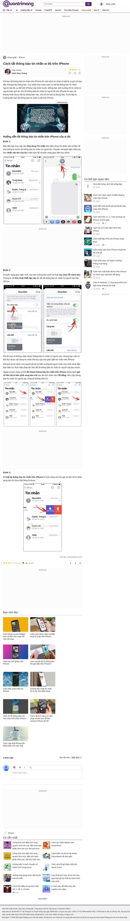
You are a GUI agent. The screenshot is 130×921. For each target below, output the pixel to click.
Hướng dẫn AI (26, 10)
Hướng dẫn (30, 909)
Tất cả (9, 10)
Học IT (96, 10)
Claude (38, 10)
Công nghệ (86, 10)
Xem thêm (42, 899)
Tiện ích (105, 10)
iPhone (22, 57)
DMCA (68, 909)
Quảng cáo (53, 909)
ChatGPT (48, 10)
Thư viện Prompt (71, 10)
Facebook (61, 909)
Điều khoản (14, 909)
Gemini (58, 10)
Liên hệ (45, 909)
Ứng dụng (38, 909)
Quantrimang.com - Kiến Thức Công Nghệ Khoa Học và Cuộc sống (18, 4)
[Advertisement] (66, 35)
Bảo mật (22, 909)
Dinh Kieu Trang (19, 73)
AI (17, 10)
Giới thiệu (5, 909)
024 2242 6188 (24, 914)
